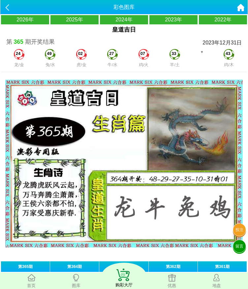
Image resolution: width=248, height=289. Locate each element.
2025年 (74, 19)
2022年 (223, 19)
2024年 (124, 19)
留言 (239, 246)
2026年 (25, 19)
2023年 (173, 19)
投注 (239, 229)
